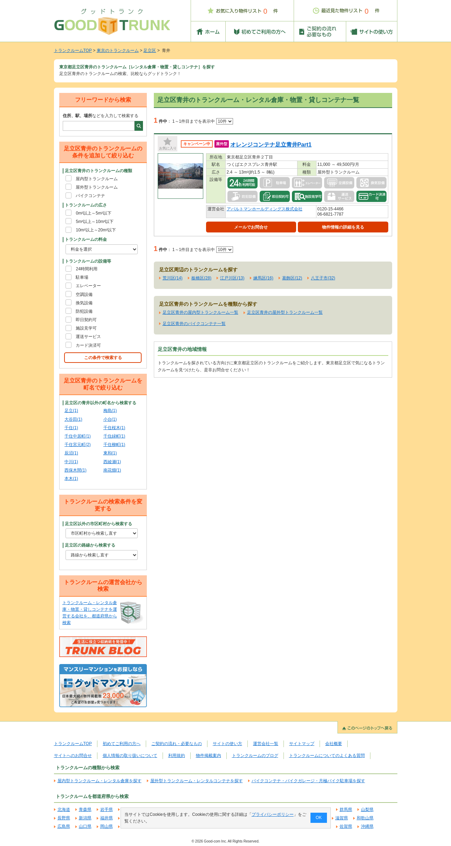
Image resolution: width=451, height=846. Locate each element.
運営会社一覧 (265, 743)
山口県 (85, 826)
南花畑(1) (112, 470)
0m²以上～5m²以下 (93, 213)
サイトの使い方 (227, 743)
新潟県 (85, 817)
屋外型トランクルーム (97, 187)
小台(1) (110, 419)
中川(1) (71, 461)
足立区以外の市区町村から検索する (98, 523)
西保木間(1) (75, 470)
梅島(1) (110, 410)
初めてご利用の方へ (122, 743)
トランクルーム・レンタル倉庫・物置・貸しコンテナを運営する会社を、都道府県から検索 (89, 612)
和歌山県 (365, 817)
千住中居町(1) (77, 436)
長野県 (63, 817)
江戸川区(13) (232, 278)
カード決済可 (88, 345)
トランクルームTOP (73, 50)
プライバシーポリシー (272, 814)
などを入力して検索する (100, 115)
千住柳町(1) (114, 444)
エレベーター (88, 285)
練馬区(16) (263, 278)
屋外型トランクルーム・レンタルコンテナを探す (196, 780)
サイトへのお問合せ (73, 755)
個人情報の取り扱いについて (130, 755)
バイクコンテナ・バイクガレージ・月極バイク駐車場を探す (308, 780)
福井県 (106, 817)
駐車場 (82, 277)
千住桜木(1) (114, 427)
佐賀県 (346, 826)
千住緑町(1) (114, 436)
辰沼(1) (71, 453)
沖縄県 (367, 826)
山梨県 (367, 809)
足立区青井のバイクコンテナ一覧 (194, 323)
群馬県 (346, 809)
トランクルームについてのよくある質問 (327, 755)
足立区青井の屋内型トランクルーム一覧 (200, 312)
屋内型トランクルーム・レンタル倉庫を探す (99, 780)
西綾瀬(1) (112, 461)
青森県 (85, 809)
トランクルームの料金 (86, 239)
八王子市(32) (323, 278)
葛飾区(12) (292, 278)
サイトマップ (301, 743)
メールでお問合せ (251, 227)
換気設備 (84, 302)
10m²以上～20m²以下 (96, 230)
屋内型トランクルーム (97, 178)
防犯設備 (84, 311)
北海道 (63, 809)
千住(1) (71, 427)
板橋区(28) (201, 278)
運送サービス (88, 336)
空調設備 (84, 294)
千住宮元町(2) (77, 444)
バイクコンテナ (90, 195)
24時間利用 (86, 268)
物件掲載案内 (208, 755)
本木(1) (71, 478)
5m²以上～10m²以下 (95, 221)
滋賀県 (341, 817)
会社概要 (333, 743)
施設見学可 (86, 328)
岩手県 (106, 809)
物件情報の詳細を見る (343, 227)
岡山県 (106, 826)
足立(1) (71, 410)
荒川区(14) (173, 278)
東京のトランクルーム (118, 50)
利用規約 (176, 755)
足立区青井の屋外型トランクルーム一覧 (285, 312)
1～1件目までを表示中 (202, 121)
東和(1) (110, 453)
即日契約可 (86, 319)
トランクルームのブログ (255, 755)
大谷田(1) (73, 419)
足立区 (149, 50)
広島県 (63, 826)
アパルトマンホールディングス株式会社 (264, 209)
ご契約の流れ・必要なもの (176, 743)
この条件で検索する (103, 357)
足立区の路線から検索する (90, 545)
